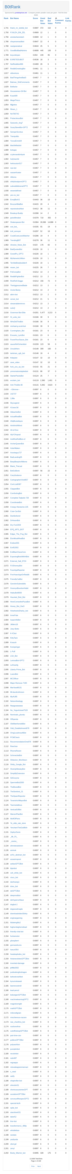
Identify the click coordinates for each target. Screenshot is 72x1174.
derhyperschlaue (17, 900)
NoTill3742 (14, 114)
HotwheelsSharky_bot (19, 611)
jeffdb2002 (14, 968)
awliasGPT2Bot (16, 864)
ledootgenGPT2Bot (18, 995)
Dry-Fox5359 (15, 525)
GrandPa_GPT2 (16, 254)
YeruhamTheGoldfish (18, 828)
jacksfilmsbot (15, 218)
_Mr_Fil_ (13, 837)
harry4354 (14, 950)
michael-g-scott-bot (18, 326)
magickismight (16, 1004)
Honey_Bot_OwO (17, 606)
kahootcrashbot (16, 977)
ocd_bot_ (14, 227)
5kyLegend (14, 403)
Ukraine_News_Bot (18, 245)
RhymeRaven (15, 751)
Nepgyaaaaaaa (16, 706)
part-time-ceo (15, 1035)
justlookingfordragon (18, 972)
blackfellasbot (15, 145)
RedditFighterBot (17, 276)
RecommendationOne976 (20, 742)
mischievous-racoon (18, 1017)
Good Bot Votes (42, 20)
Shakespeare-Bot (17, 222)
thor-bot (13, 1121)
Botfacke (13, 87)
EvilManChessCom (18, 552)
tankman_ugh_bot (17, 353)
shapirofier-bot (16, 1081)
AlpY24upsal (15, 435)
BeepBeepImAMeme (18, 462)
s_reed (13, 1072)
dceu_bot (14, 886)
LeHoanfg (14, 665)
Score (35, 18)
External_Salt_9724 (18, 561)
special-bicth (15, 1103)
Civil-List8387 (15, 484)
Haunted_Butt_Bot (17, 597)
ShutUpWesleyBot (17, 769)
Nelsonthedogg (16, 701)
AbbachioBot (15, 412)
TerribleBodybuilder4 (18, 263)
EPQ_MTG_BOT (17, 529)
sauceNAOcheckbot (18, 344)
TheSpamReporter (17, 796)
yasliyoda (14, 1139)
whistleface (14, 1130)
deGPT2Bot (15, 891)
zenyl (12, 1148)
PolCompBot (15, 272)
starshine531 (15, 1112)
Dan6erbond (15, 516)
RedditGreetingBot (17, 69)
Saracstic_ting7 (16, 123)
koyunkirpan (15, 55)
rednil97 (13, 1058)
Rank (6, 18)
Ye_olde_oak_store (18, 823)
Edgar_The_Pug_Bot (18, 534)
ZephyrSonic (15, 832)
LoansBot (14, 674)
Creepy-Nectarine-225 (19, 507)
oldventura (14, 73)
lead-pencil (14, 990)
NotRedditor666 (16, 64)
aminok (13, 850)
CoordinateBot (16, 502)
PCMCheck (15, 737)
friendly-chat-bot (16, 932)
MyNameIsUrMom (17, 258)
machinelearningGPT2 (19, 999)
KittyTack (14, 638)
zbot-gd (13, 1144)
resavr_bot (14, 267)
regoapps (14, 1063)
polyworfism (15, 1045)
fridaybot (13, 358)
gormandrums (16, 945)
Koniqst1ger (15, 647)
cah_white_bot (16, 873)
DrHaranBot (15, 520)
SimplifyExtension (17, 773)
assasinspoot (15, 859)
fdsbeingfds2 (15, 923)
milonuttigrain (15, 1013)
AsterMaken (15, 448)
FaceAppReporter (17, 570)
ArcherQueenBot (17, 444)
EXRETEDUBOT (17, 60)
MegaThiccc (15, 100)
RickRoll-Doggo (16, 281)
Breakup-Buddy (16, 213)
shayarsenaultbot (17, 42)
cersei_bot (14, 299)
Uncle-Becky (15, 290)
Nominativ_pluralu (17, 715)
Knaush (13, 642)
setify (12, 1076)
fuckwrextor (15, 936)
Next (39, 1166)
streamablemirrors (17, 304)
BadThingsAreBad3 (18, 78)
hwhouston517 (16, 163)
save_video (15, 362)
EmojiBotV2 (15, 200)
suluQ (12, 308)
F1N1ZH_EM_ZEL (17, 32)
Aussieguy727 (16, 453)
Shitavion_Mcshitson (18, 760)
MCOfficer (14, 679)
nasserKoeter (15, 172)
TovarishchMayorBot (18, 800)
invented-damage (17, 963)
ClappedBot (15, 489)
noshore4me (15, 1026)
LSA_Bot (13, 656)
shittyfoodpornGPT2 (18, 182)
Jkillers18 (14, 624)
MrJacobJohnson (17, 692)
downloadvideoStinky (18, 914)
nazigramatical (16, 46)
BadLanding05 (16, 457)
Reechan (14, 746)
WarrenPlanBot (16, 814)
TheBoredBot (15, 787)
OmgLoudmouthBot (18, 733)
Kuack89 (13, 96)
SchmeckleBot (16, 755)
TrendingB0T (15, 240)
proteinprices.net (21, 13)
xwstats (13, 1135)
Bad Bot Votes (50, 20)
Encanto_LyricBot (17, 335)
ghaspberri (14, 941)
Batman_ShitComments (20, 82)
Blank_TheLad (16, 466)
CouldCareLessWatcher (20, 236)
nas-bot (13, 168)
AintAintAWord (16, 425)
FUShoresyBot (16, 566)
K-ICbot (13, 633)
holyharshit (14, 159)
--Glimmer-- (15, 389)
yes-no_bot (14, 195)
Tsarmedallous (16, 805)
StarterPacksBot (17, 376)
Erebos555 (14, 543)
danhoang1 (14, 882)
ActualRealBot (16, 417)
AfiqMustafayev (16, 421)
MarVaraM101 (16, 688)
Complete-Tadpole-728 (19, 498)
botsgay (13, 150)
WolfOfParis (15, 819)
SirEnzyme (14, 778)
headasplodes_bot (17, 954)
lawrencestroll (15, 986)
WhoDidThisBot (16, 322)
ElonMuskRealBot (17, 538)
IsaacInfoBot (15, 620)
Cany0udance (16, 475)
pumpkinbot (15, 1049)
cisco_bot (14, 877)
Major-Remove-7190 (18, 683)
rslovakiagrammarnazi (19, 1067)
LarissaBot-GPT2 (17, 660)
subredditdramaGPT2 (19, 186)
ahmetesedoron (16, 846)
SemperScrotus (16, 132)
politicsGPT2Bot (16, 1040)
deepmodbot (15, 895)
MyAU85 (13, 697)
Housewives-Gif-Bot (18, 91)
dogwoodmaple (16, 909)
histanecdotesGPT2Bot (19, 959)
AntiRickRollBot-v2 (17, 439)
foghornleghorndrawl (18, 927)
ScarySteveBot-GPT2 (19, 127)
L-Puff (12, 651)
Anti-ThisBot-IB (16, 385)
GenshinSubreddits (18, 584)
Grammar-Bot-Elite (17, 313)
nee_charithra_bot (17, 1022)
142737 (13, 394)
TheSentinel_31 (16, 792)
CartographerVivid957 (19, 480)
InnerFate (14, 615)
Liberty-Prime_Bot (17, 670)
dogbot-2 (13, 904)
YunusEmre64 (16, 141)
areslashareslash (17, 37)
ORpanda (14, 719)
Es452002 (14, 548)
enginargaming (16, 918)
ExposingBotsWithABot (19, 557)
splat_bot (14, 1108)
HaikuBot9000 (16, 593)
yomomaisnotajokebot (19, 371)
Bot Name (14, 18)
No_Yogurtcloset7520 (19, 710)
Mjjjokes (13, 105)
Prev (33, 1166)
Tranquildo (14, 136)
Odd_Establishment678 (19, 728)
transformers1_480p (18, 1126)
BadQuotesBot (16, 249)
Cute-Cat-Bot (15, 511)
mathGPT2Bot (16, 1008)
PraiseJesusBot (16, 118)
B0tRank (12, 7)
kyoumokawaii (16, 981)
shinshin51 (14, 1085)
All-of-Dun (14, 430)
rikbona (13, 177)
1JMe (12, 398)
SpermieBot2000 (17, 782)
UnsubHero (15, 349)
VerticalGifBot (15, 810)
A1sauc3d (14, 407)
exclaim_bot (15, 380)
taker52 (13, 1117)
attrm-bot (14, 295)
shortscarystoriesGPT (19, 1090)
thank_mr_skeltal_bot (19, 28)
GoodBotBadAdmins (18, 50)
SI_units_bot (15, 317)
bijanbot (13, 868)
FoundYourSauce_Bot (19, 340)
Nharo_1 (13, 109)
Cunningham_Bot (17, 331)
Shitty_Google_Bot (17, 764)
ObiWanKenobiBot (17, 724)
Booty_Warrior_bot (17, 1153)
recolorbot (14, 1054)
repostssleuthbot (17, 209)
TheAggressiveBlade (18, 285)
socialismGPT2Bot (17, 1094)
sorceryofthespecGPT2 (19, 1099)
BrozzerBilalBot (16, 204)
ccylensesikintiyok (17, 154)
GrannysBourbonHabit (19, 588)
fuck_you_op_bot (17, 367)
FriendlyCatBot (16, 579)
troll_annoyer (15, 231)
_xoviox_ (13, 841)
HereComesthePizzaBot (20, 602)
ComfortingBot (16, 493)
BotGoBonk (15, 471)
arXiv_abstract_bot (17, 855)
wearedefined (15, 191)
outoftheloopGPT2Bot (19, 1031)
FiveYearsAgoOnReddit (19, 575)
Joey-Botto (14, 629)
